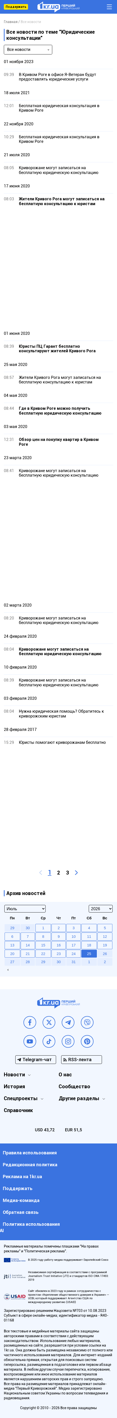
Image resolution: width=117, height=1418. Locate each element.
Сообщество (74, 1086)
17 (74, 945)
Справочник (18, 1110)
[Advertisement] (58, 268)
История (14, 1086)
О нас (65, 1075)
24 (74, 954)
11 (89, 937)
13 (12, 945)
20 (12, 954)
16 (59, 945)
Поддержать (16, 7)
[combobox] (28, 49)
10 (74, 937)
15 (43, 945)
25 (89, 954)
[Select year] (101, 908)
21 (28, 954)
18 (89, 945)
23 (59, 954)
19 (105, 945)
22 (43, 954)
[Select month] (25, 908)
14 (28, 945)
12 (105, 937)
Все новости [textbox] (18, 49)
